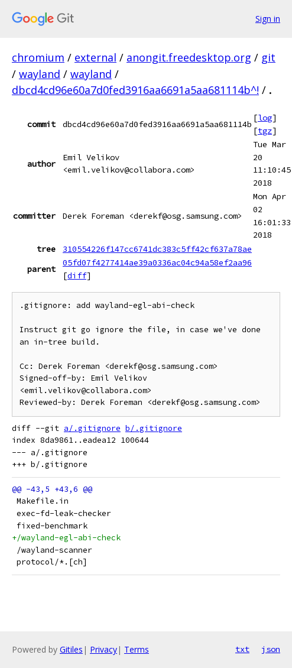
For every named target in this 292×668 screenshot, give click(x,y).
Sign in (267, 18)
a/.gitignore (92, 428)
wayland (39, 74)
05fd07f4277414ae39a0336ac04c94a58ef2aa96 (157, 262)
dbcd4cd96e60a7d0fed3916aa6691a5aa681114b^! (135, 90)
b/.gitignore (153, 428)
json (270, 649)
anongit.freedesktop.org (188, 57)
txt (242, 649)
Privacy (103, 649)
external (95, 57)
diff (76, 275)
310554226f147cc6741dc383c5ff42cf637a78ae (157, 249)
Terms (136, 649)
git (268, 57)
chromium (38, 57)
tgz (265, 130)
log (265, 117)
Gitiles (71, 649)
